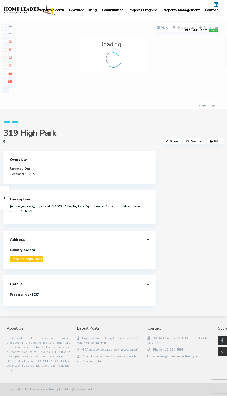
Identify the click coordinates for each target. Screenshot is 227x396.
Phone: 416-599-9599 (168, 350)
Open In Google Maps (26, 259)
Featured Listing (83, 10)
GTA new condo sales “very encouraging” (110, 350)
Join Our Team (201, 30)
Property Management (181, 10)
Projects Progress (143, 10)
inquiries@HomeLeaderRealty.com (176, 356)
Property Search (51, 10)
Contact (211, 10)
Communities (112, 10)
